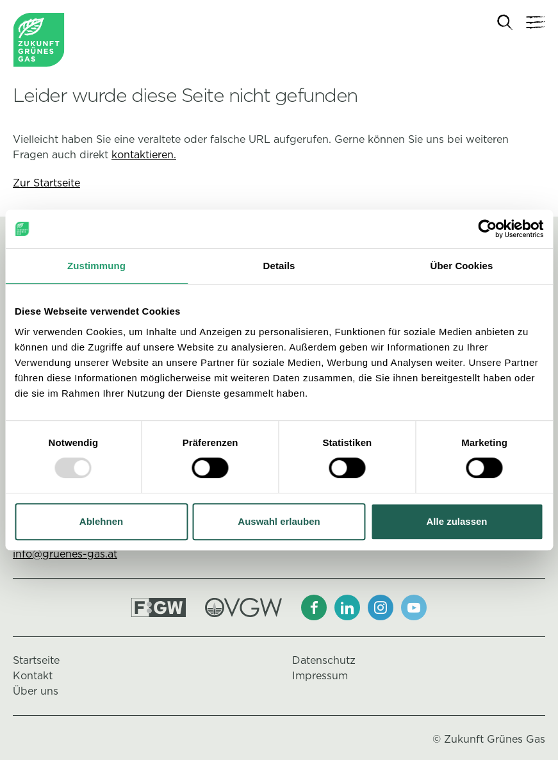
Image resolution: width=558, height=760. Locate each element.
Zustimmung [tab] (96, 265)
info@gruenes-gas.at (65, 554)
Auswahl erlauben (279, 521)
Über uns (35, 691)
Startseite (36, 660)
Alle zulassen (456, 521)
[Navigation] (535, 22)
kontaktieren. (143, 155)
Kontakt (33, 676)
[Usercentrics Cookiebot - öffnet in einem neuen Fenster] (487, 228)
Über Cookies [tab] (462, 265)
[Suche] (505, 23)
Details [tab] (279, 265)
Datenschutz (324, 660)
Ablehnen (101, 521)
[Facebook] (314, 607)
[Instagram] (380, 607)
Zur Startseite (46, 183)
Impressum (320, 676)
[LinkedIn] (347, 607)
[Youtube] (414, 607)
